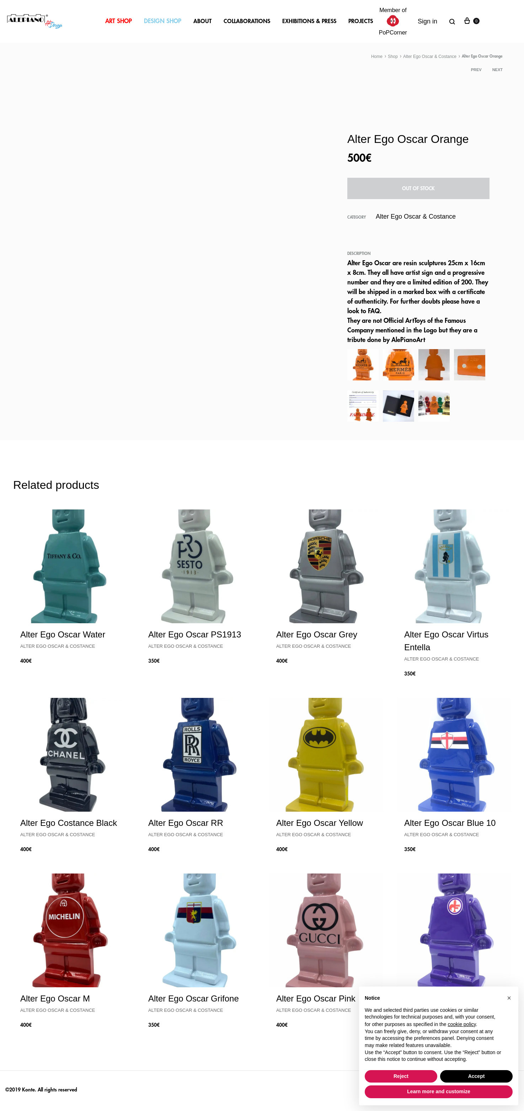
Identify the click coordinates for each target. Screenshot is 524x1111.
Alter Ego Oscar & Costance (429, 56)
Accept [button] (476, 1076)
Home (377, 56)
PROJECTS (360, 21)
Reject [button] (401, 1076)
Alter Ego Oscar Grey (316, 634)
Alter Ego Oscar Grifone (193, 998)
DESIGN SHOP (162, 21)
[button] (509, 998)
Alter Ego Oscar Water (62, 634)
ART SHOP (118, 21)
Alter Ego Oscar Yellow (319, 823)
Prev (476, 70)
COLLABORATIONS (247, 21)
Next (497, 70)
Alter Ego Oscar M (55, 998)
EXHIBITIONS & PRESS (309, 21)
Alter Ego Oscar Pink (315, 998)
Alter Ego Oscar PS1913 (194, 634)
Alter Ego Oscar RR (185, 823)
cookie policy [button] (462, 1024)
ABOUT (202, 21)
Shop (393, 56)
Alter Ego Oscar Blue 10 (450, 823)
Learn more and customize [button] (438, 1091)
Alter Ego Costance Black (68, 823)
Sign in (427, 21)
